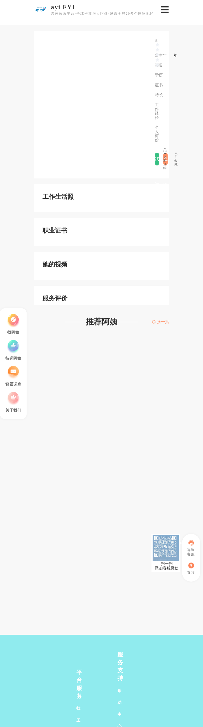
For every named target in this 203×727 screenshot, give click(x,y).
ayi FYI (63, 7)
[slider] (158, 45)
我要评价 (157, 161)
